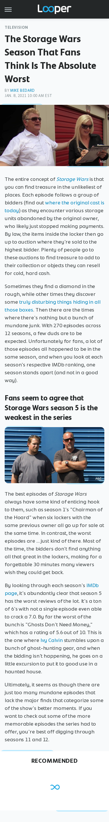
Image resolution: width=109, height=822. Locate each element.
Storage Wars (72, 179)
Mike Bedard (22, 90)
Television (16, 27)
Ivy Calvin (51, 640)
